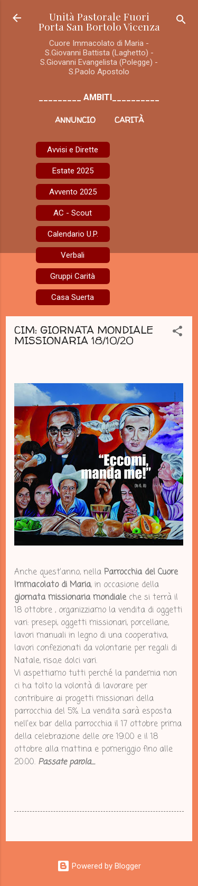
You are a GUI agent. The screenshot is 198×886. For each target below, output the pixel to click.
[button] (177, 333)
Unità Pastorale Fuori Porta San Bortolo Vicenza (99, 21)
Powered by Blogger (99, 866)
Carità (129, 119)
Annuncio (75, 119)
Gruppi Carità (72, 276)
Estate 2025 (72, 171)
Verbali (72, 255)
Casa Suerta (72, 297)
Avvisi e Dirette (72, 149)
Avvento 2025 (73, 192)
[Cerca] (181, 21)
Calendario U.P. (73, 234)
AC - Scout (72, 213)
